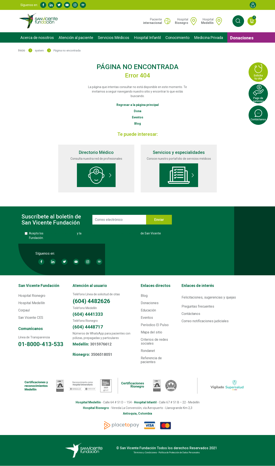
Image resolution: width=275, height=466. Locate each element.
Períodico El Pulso (155, 325)
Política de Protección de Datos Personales (111, 233)
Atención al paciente (76, 37)
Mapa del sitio (151, 332)
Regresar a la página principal (137, 105)
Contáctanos (191, 314)
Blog (137, 123)
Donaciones (242, 37)
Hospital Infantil (147, 37)
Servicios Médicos (113, 37)
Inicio (21, 50)
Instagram (75, 5)
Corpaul (24, 310)
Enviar (159, 220)
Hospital (181, 21)
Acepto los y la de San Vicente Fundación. (95, 236)
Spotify (83, 5)
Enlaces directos (155, 285)
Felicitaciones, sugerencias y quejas (209, 297)
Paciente (152, 21)
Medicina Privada (208, 37)
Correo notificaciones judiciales (205, 321)
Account (253, 5)
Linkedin (51, 5)
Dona (137, 111)
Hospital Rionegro (31, 296)
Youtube (67, 5)
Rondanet (148, 351)
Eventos (137, 117)
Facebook (43, 5)
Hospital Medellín (31, 303)
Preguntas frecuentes (198, 306)
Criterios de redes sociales (154, 341)
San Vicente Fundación (38, 285)
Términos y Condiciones (60, 233)
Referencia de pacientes (151, 360)
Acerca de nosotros (37, 37)
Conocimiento (177, 37)
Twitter (59, 5)
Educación (148, 310)
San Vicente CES (30, 318)
